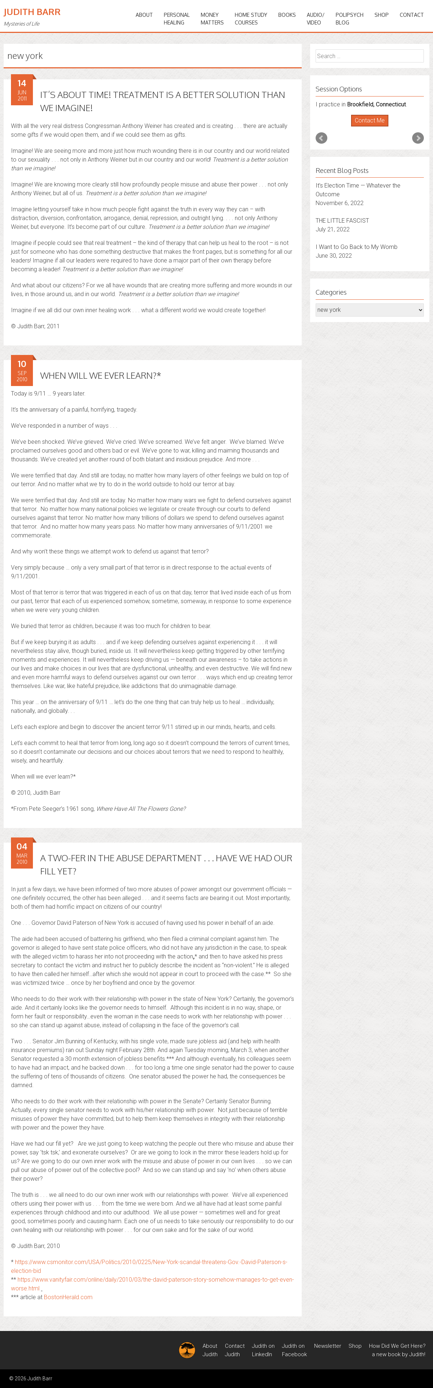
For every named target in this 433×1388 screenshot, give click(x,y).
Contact (412, 15)
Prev (321, 138)
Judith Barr (32, 11)
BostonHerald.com (68, 1297)
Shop (381, 15)
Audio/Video (316, 19)
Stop (372, 127)
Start (367, 127)
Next (418, 138)
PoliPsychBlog (350, 19)
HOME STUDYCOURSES (251, 19)
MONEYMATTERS (212, 19)
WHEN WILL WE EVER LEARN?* (100, 375)
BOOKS (287, 15)
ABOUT (144, 15)
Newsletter (327, 1346)
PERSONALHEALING (177, 19)
